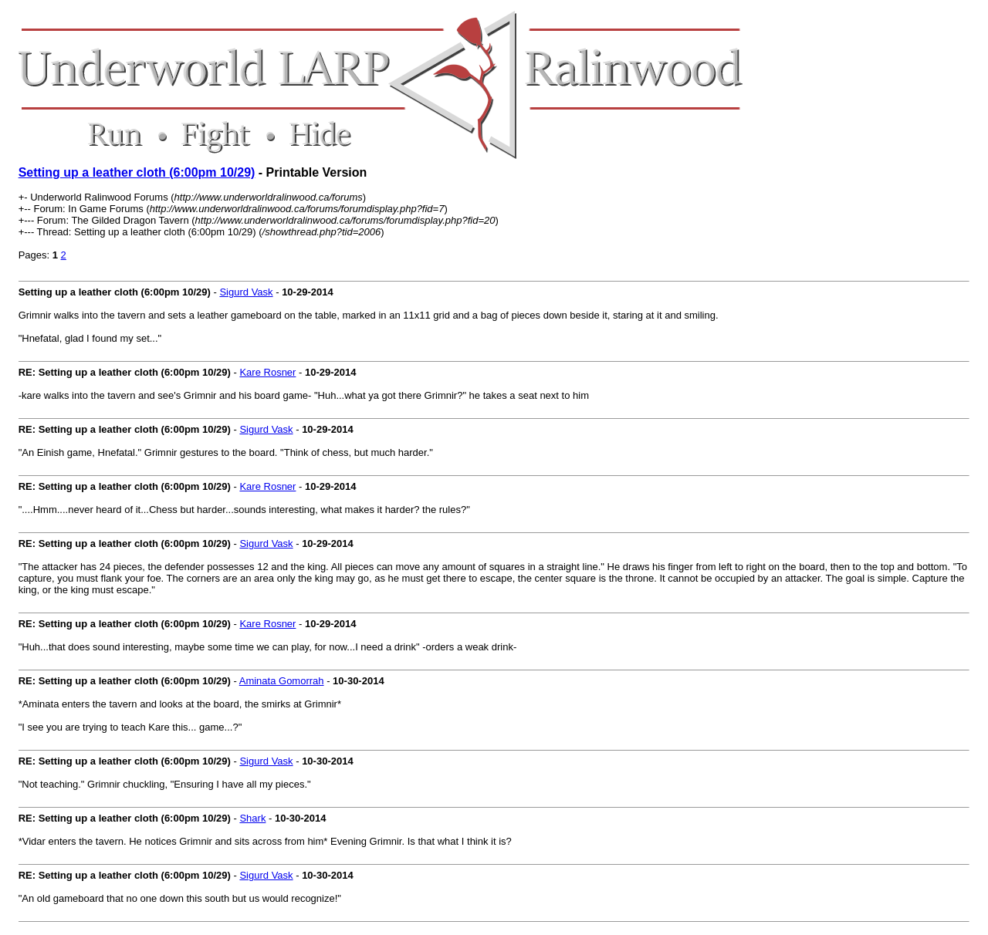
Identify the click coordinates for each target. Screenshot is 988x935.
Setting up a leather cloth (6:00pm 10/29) (137, 172)
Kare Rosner (267, 372)
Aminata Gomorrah (281, 681)
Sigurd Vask (245, 292)
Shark (252, 818)
